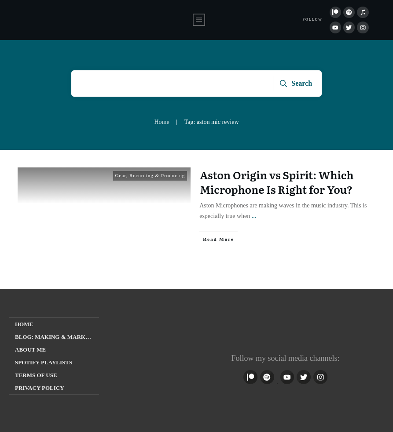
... (254, 216)
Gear (120, 175)
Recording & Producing (157, 175)
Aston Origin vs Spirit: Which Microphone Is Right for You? (276, 182)
